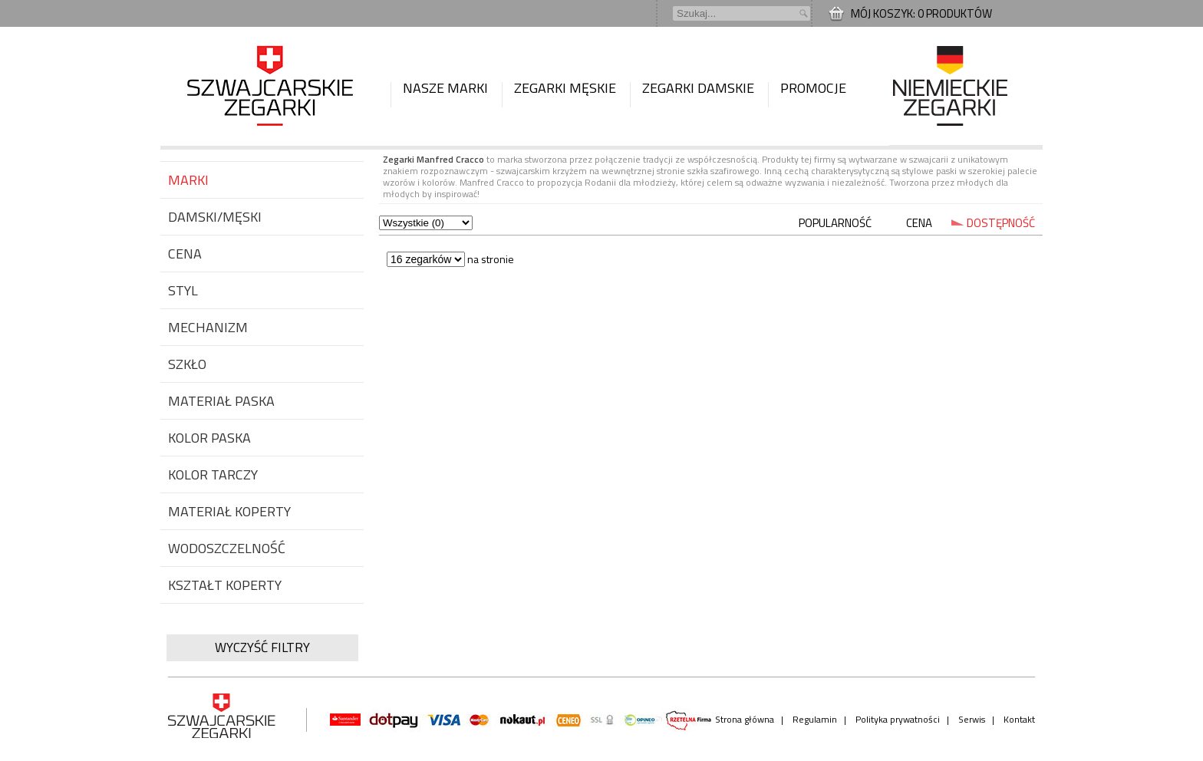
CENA (919, 223)
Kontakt (1019, 719)
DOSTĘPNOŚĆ (1001, 223)
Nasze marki (445, 87)
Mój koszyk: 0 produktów (921, 13)
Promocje (813, 87)
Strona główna (744, 719)
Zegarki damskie (698, 87)
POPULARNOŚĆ (835, 223)
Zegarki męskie (565, 87)
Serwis (971, 719)
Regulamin (815, 719)
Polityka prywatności (897, 719)
